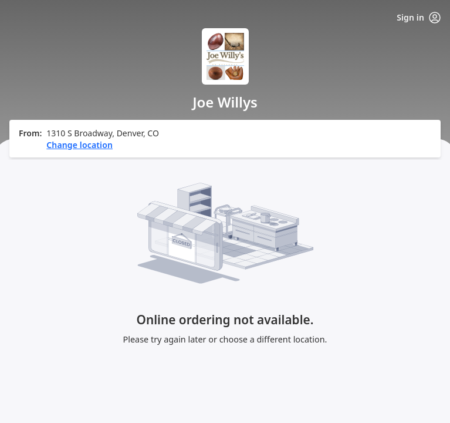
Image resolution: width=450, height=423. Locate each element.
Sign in (419, 18)
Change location (79, 144)
